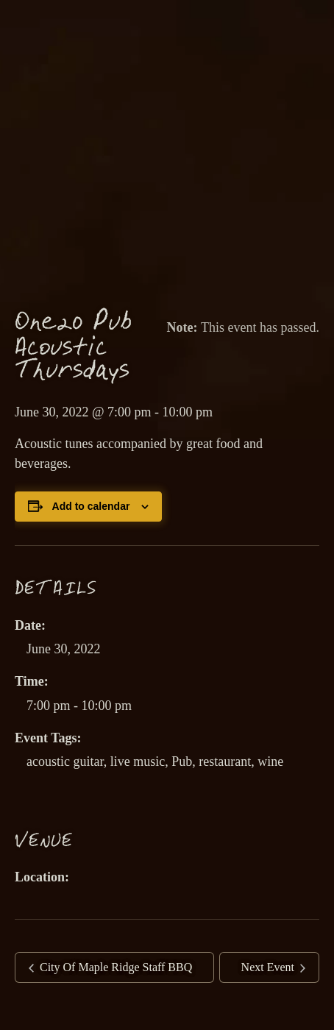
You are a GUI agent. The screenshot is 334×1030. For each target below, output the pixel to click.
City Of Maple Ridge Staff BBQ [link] (114, 967)
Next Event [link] (269, 967)
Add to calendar (91, 506)
